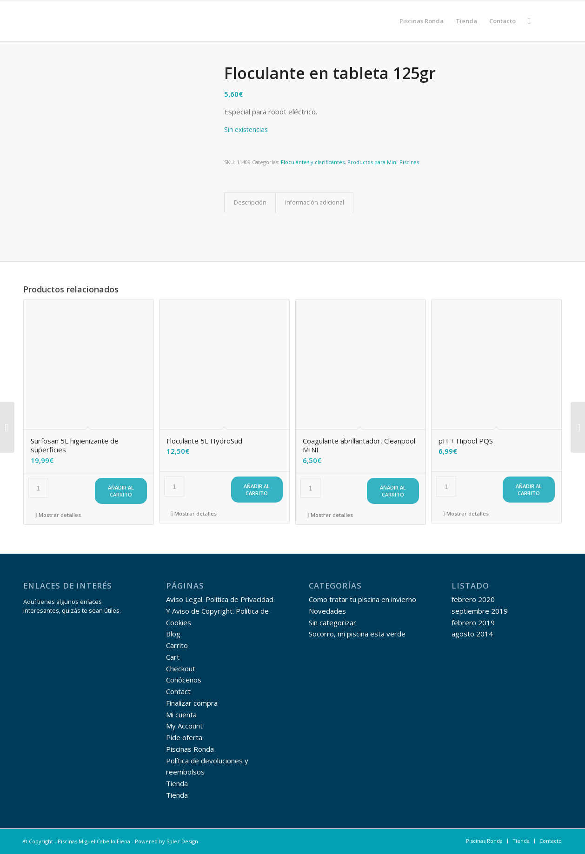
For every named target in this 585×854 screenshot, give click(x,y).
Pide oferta (184, 737)
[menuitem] (421, 20)
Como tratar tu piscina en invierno (362, 599)
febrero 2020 (473, 599)
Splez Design (182, 841)
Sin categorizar (332, 622)
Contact (178, 691)
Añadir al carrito (121, 491)
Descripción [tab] (250, 202)
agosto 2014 (472, 633)
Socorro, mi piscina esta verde (357, 633)
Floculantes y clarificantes (313, 162)
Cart (172, 657)
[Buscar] (529, 20)
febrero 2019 (473, 622)
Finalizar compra (192, 703)
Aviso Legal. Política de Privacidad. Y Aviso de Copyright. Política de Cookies (220, 611)
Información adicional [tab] (314, 202)
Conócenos (183, 679)
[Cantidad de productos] (38, 488)
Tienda (177, 783)
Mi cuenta (181, 714)
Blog (173, 633)
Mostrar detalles (58, 514)
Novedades (327, 611)
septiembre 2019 (480, 611)
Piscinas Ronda (190, 749)
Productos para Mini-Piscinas (383, 162)
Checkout (180, 668)
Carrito (177, 645)
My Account (184, 725)
